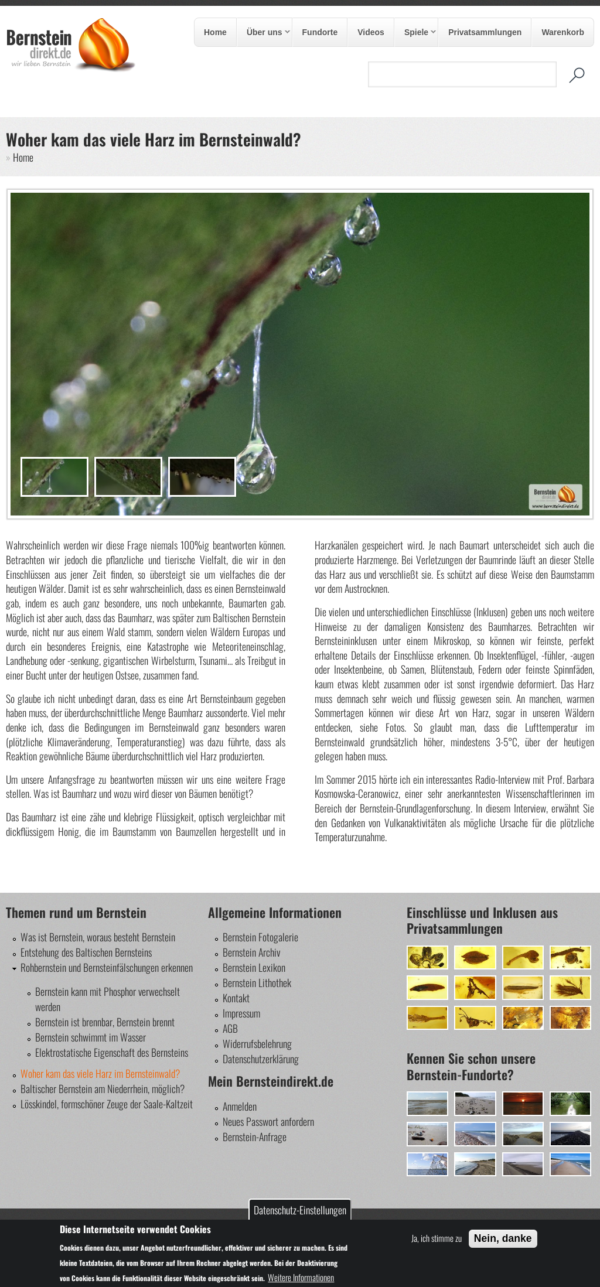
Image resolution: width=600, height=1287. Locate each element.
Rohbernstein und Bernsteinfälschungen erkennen (107, 967)
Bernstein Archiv (251, 952)
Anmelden (240, 1106)
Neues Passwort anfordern (268, 1121)
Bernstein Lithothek (257, 982)
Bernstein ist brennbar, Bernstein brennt (105, 1021)
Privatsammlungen (484, 32)
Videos (370, 32)
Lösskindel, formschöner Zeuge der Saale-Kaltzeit (107, 1103)
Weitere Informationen (301, 1277)
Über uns (263, 33)
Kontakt (236, 997)
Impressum (241, 1012)
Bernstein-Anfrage (255, 1136)
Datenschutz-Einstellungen (300, 1209)
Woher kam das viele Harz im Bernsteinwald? (100, 1073)
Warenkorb (562, 32)
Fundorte (320, 32)
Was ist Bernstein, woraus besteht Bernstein (98, 936)
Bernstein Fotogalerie (260, 936)
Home (215, 32)
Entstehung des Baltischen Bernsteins (86, 952)
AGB (230, 1028)
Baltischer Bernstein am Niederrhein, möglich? (103, 1088)
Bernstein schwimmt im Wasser (90, 1036)
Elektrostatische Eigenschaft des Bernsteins (111, 1052)
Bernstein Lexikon (254, 967)
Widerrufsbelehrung (257, 1043)
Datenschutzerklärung (261, 1058)
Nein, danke (503, 1238)
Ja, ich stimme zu (436, 1237)
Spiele (415, 33)
